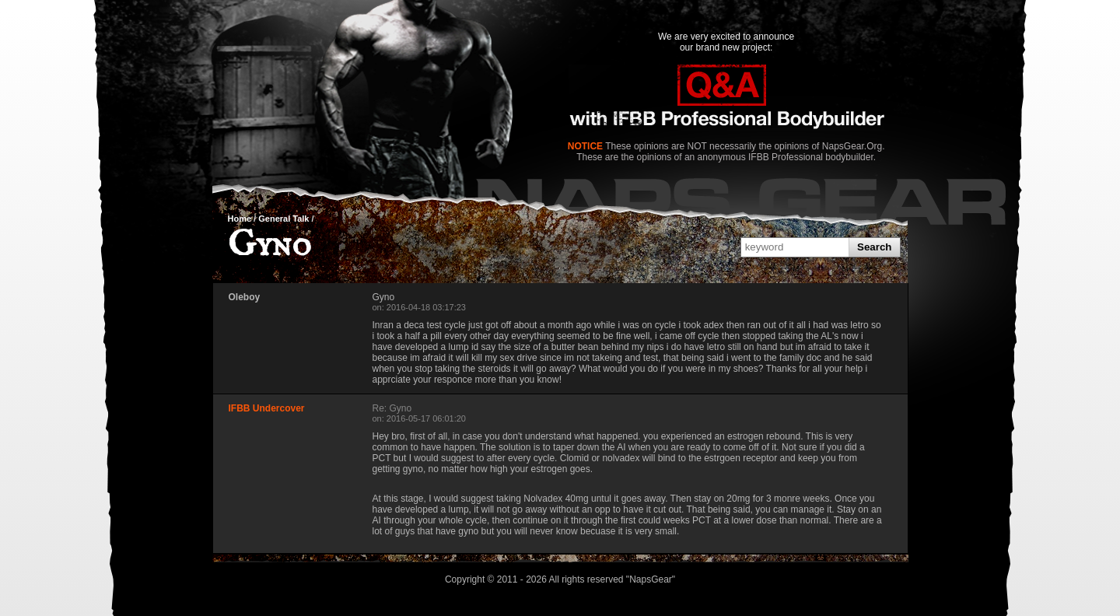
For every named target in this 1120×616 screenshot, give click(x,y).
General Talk (283, 218)
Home (240, 218)
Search (874, 247)
